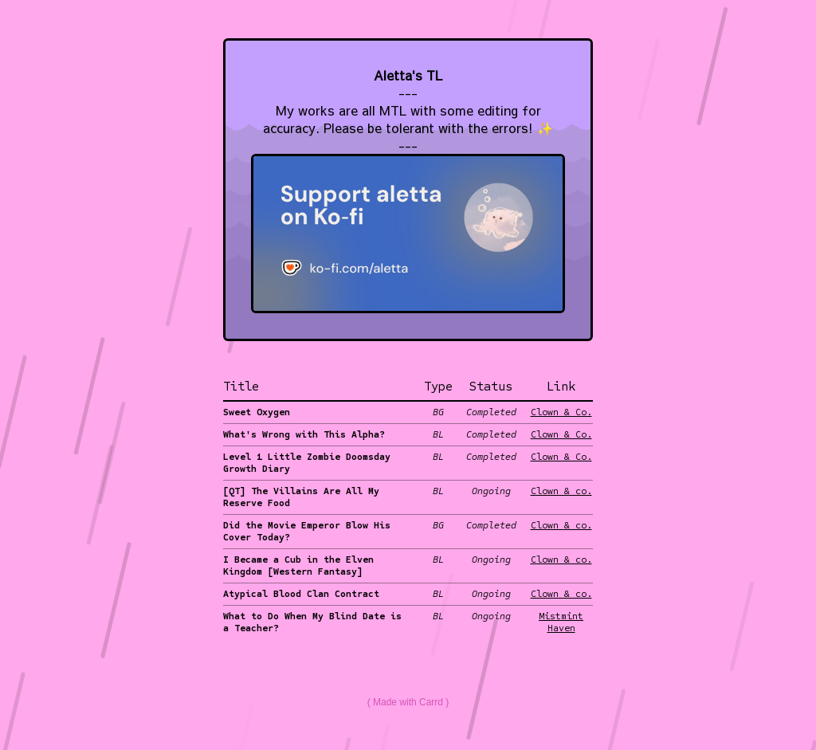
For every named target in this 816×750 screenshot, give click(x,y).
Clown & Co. (561, 412)
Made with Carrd (408, 702)
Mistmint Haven (561, 622)
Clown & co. (561, 491)
